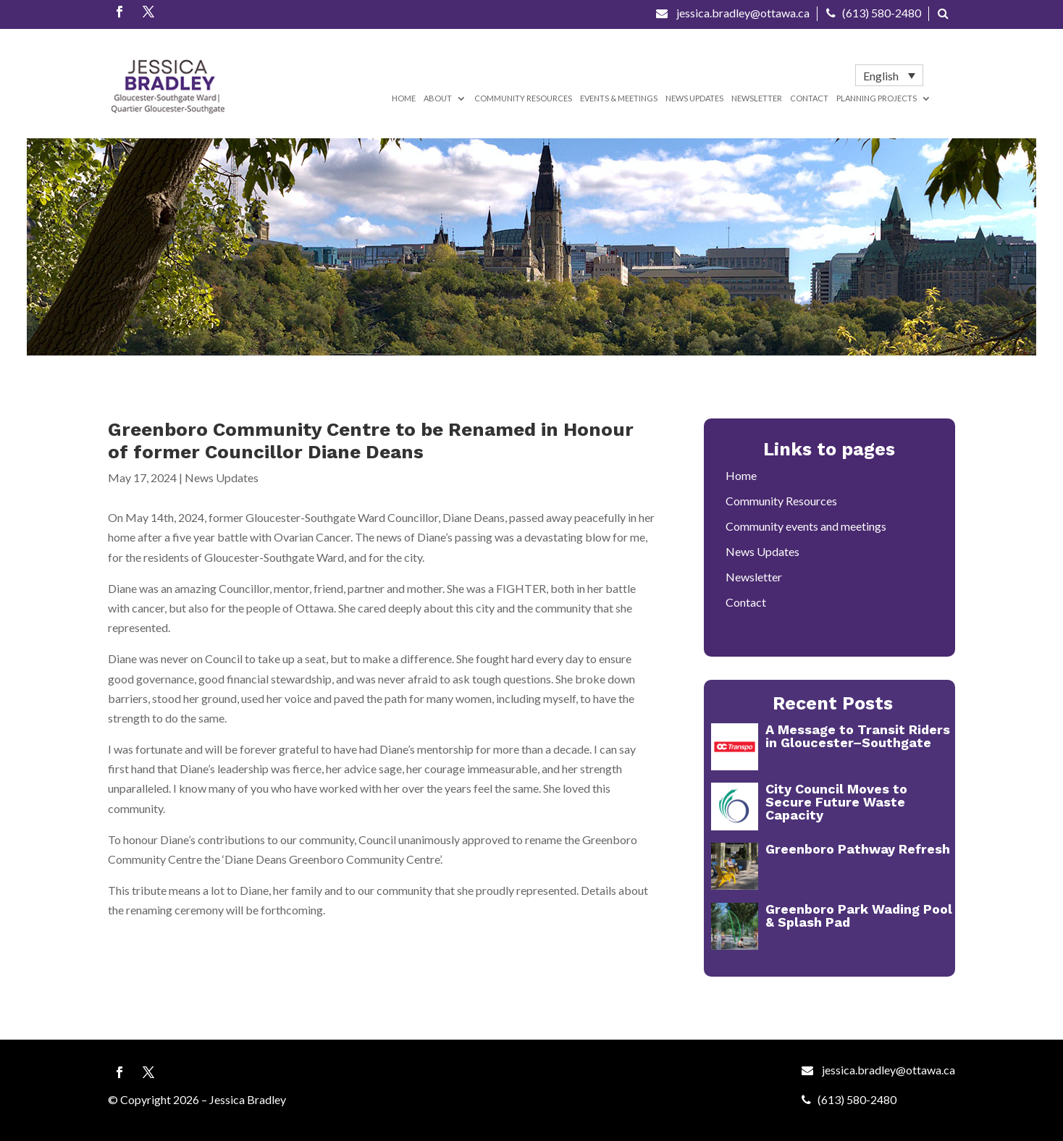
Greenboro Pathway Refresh (857, 848)
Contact (809, 98)
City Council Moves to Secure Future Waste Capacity (836, 801)
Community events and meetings (806, 526)
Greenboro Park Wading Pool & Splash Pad (858, 915)
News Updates (694, 98)
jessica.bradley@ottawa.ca (733, 13)
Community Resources (523, 98)
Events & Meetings (618, 98)
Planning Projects (876, 98)
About (438, 98)
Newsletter (756, 98)
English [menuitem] (881, 76)
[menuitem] (889, 75)
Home (404, 98)
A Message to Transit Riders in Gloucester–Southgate (857, 736)
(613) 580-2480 (873, 13)
